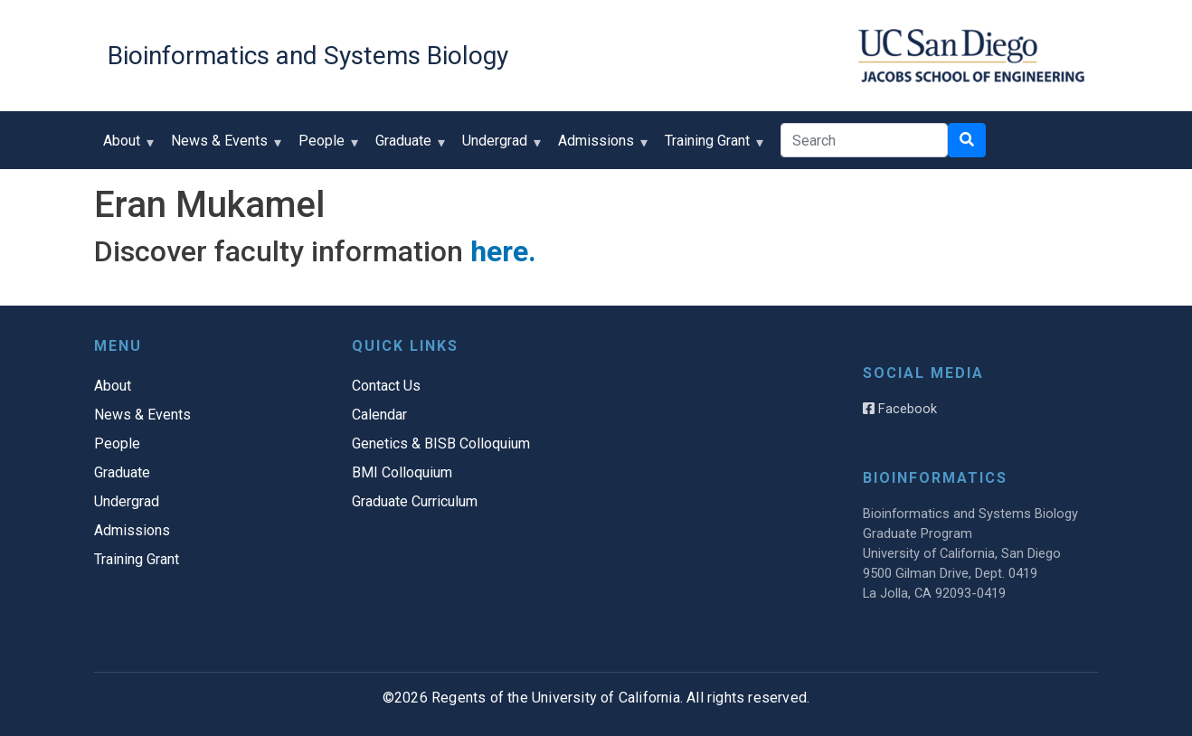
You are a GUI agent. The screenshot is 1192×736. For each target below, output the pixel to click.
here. (503, 251)
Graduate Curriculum (415, 501)
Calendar (379, 414)
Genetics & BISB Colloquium (441, 443)
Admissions (600, 147)
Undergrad (498, 147)
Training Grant (711, 147)
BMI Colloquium (402, 472)
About (125, 147)
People (325, 147)
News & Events (223, 147)
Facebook (900, 409)
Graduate (407, 147)
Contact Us (386, 385)
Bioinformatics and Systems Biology (308, 56)
